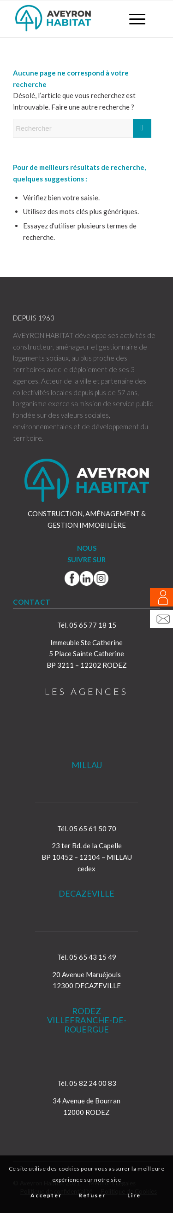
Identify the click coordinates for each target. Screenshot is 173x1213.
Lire (134, 1195)
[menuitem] (132, 18)
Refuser (92, 1195)
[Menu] (132, 18)
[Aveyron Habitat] (72, 18)
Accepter (46, 1195)
